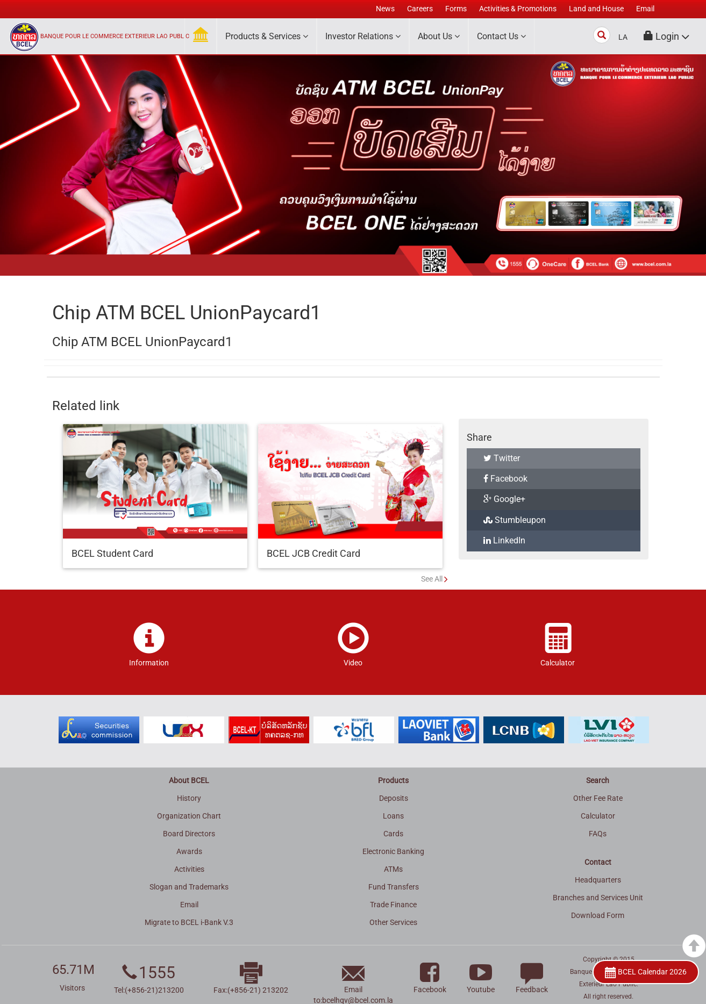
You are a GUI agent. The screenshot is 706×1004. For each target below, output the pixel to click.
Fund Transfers (393, 887)
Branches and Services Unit (598, 897)
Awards (189, 851)
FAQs (598, 833)
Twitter (501, 458)
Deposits (393, 798)
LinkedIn (504, 540)
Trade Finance (393, 904)
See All (432, 579)
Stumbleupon (514, 520)
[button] (667, 36)
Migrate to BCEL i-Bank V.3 (189, 922)
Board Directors (189, 833)
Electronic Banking (393, 851)
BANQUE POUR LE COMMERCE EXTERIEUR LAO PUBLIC (114, 36)
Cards (393, 833)
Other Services (393, 922)
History (189, 798)
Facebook (505, 479)
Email (189, 904)
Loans (393, 816)
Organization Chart (189, 816)
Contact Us (501, 36)
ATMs (393, 869)
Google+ (504, 499)
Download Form (597, 915)
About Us (439, 36)
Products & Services (266, 36)
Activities (189, 869)
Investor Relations (363, 36)
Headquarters (598, 880)
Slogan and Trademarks (189, 887)
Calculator (598, 816)
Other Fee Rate (598, 798)
